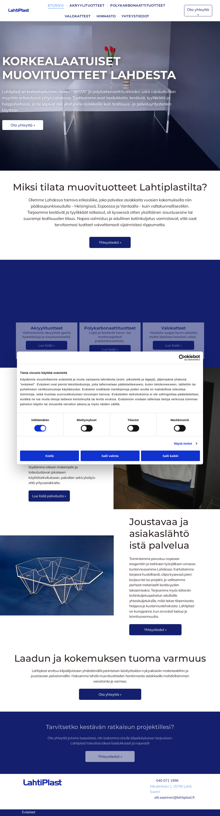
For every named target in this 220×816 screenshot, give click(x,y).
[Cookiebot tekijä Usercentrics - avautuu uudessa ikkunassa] (182, 358)
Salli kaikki (170, 456)
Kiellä (49, 456)
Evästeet (28, 812)
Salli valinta (110, 456)
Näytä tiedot (183, 443)
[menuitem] (56, 5)
